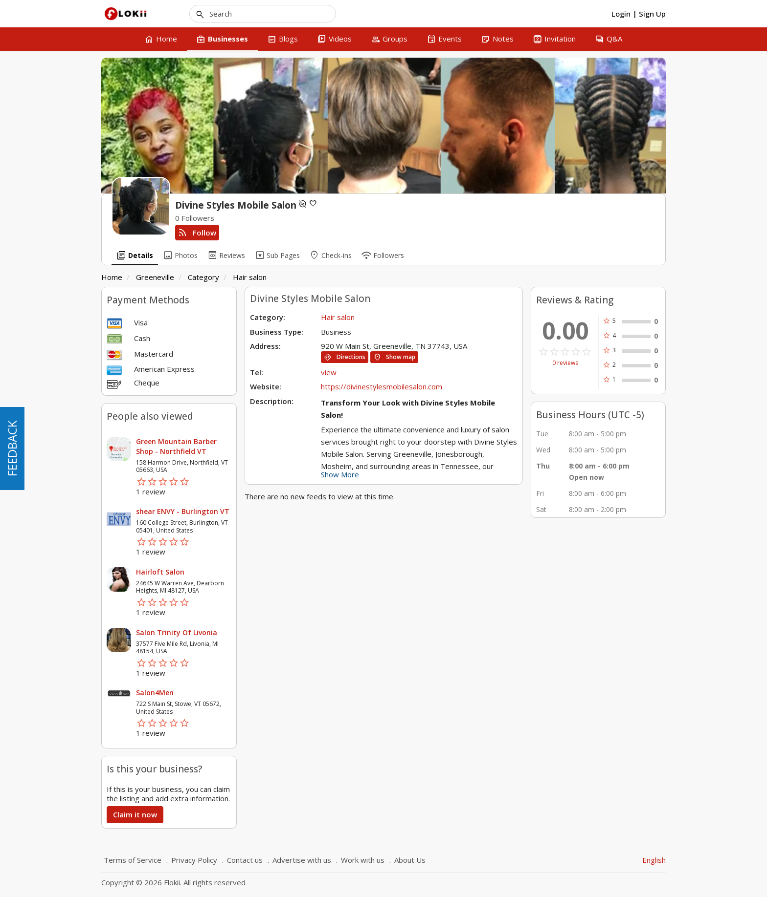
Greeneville (155, 277)
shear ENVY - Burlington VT (182, 511)
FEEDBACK (12, 448)
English (654, 860)
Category (203, 277)
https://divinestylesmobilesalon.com (381, 386)
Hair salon (250, 277)
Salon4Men (155, 692)
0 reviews (565, 363)
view (329, 372)
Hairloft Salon (160, 572)
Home (111, 277)
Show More (340, 474)
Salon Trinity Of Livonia (176, 632)
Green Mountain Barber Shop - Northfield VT (176, 446)
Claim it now (135, 814)
